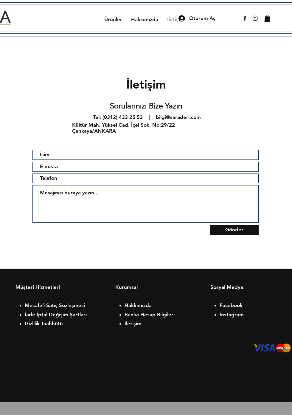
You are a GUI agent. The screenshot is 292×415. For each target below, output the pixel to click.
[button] (267, 18)
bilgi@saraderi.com (178, 117)
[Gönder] (234, 230)
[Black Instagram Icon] (255, 18)
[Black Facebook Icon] (245, 18)
